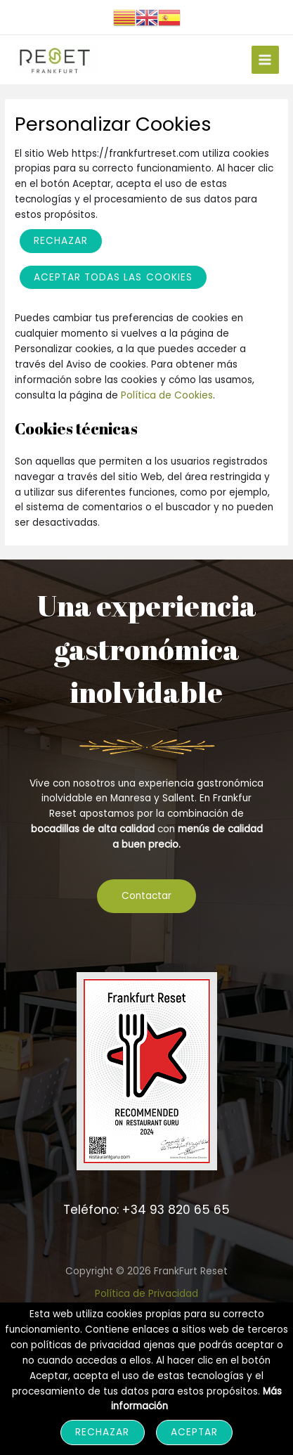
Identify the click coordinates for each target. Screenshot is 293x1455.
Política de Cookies (167, 395)
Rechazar (61, 240)
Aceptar (194, 1432)
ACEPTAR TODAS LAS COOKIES (113, 277)
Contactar (146, 896)
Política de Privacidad (146, 1293)
